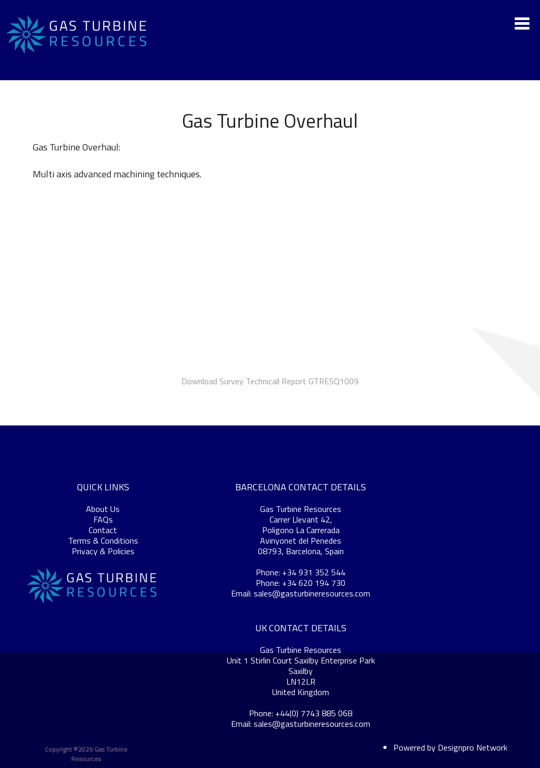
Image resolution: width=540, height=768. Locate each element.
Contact (103, 530)
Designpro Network (472, 747)
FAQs (103, 519)
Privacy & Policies (103, 551)
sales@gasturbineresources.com (312, 593)
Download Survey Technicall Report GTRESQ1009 (270, 381)
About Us (103, 508)
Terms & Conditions (103, 540)
